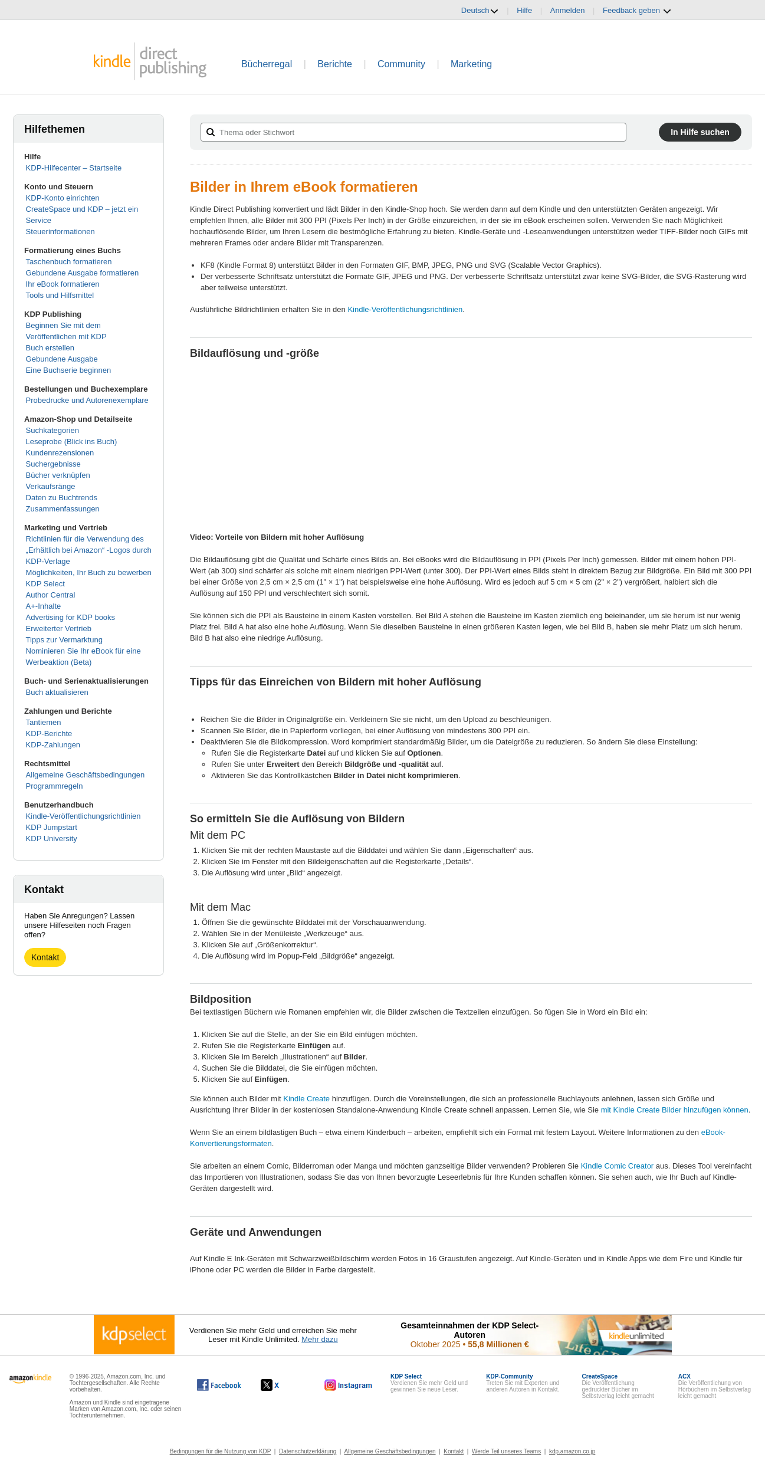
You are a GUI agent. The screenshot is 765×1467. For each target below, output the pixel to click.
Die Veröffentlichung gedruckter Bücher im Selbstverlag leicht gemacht (618, 1386)
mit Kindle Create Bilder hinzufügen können (674, 1109)
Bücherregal (266, 64)
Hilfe (524, 10)
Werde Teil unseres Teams (506, 1451)
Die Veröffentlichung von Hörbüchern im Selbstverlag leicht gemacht (714, 1386)
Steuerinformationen (60, 231)
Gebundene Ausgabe (62, 359)
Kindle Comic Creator (617, 1165)
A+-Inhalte (43, 606)
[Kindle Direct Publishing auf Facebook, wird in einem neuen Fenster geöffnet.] (219, 1385)
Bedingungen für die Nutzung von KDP (220, 1451)
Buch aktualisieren (57, 692)
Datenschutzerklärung (307, 1451)
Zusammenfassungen (63, 508)
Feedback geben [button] (637, 10)
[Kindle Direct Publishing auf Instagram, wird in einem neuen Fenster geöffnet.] (348, 1385)
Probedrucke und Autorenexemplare (87, 400)
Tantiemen (43, 722)
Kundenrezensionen (60, 452)
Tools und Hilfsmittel (60, 295)
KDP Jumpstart (51, 827)
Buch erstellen (50, 347)
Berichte (334, 64)
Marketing (471, 64)
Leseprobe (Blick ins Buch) (71, 441)
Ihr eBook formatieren (63, 284)
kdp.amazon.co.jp (572, 1451)
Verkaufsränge (50, 486)
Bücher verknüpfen (58, 475)
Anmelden (567, 10)
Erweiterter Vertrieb (58, 628)
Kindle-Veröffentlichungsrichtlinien (83, 816)
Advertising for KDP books (71, 617)
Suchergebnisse (53, 464)
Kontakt (45, 957)
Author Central (50, 594)
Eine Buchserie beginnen (68, 370)
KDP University (51, 838)
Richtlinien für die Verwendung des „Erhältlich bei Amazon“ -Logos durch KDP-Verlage (89, 550)
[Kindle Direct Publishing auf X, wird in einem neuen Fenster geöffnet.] (282, 1385)
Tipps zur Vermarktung (64, 639)
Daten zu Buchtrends (61, 497)
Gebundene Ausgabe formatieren (82, 272)
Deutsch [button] (480, 10)
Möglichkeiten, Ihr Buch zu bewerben (89, 572)
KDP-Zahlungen (53, 744)
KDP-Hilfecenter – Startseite (74, 167)
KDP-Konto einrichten (63, 197)
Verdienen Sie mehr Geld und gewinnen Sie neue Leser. (429, 1383)
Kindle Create (306, 1098)
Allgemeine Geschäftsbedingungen (85, 774)
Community (401, 64)
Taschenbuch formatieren (69, 261)
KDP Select (45, 583)
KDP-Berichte (49, 733)
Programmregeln (54, 786)
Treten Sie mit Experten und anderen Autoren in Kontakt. (522, 1383)
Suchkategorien (52, 430)
